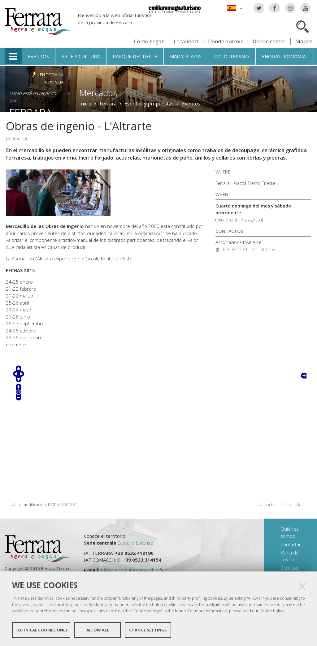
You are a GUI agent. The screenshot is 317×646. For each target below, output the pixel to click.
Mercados (98, 93)
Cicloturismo (231, 56)
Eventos (38, 56)
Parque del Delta (135, 56)
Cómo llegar (149, 41)
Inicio (85, 103)
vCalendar (292, 504)
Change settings (148, 630)
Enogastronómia (284, 56)
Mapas (303, 41)
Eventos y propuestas (149, 103)
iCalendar (266, 504)
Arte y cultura (81, 56)
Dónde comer (269, 41)
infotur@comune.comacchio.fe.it (133, 570)
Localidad (186, 41)
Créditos (289, 568)
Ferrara (108, 103)
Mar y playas (186, 56)
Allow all (97, 630)
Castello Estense (135, 543)
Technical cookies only (41, 630)
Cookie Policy (271, 611)
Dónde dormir (225, 41)
